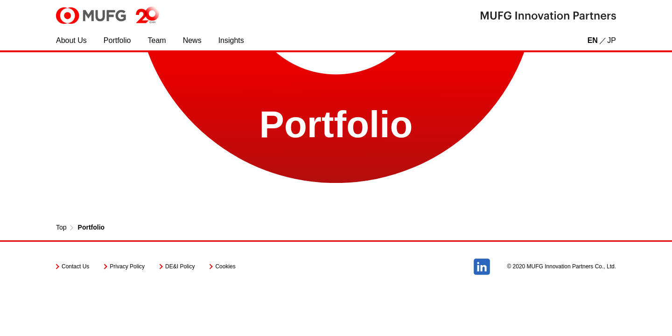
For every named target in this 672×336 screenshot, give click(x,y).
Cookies (225, 266)
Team (157, 40)
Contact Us (75, 266)
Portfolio (117, 40)
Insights (231, 40)
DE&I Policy (180, 266)
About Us (71, 40)
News (192, 40)
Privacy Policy (127, 266)
